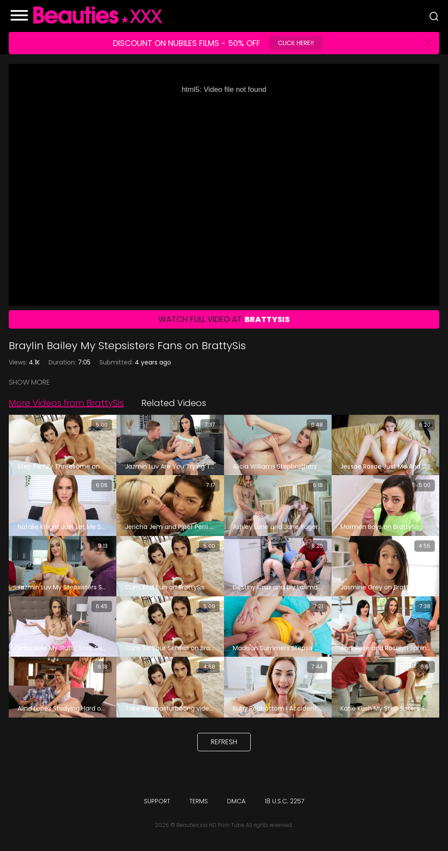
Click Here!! (296, 43)
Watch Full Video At (224, 319)
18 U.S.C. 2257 (284, 801)
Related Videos (173, 403)
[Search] (434, 16)
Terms (198, 801)
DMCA (236, 801)
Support (157, 801)
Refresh (224, 742)
